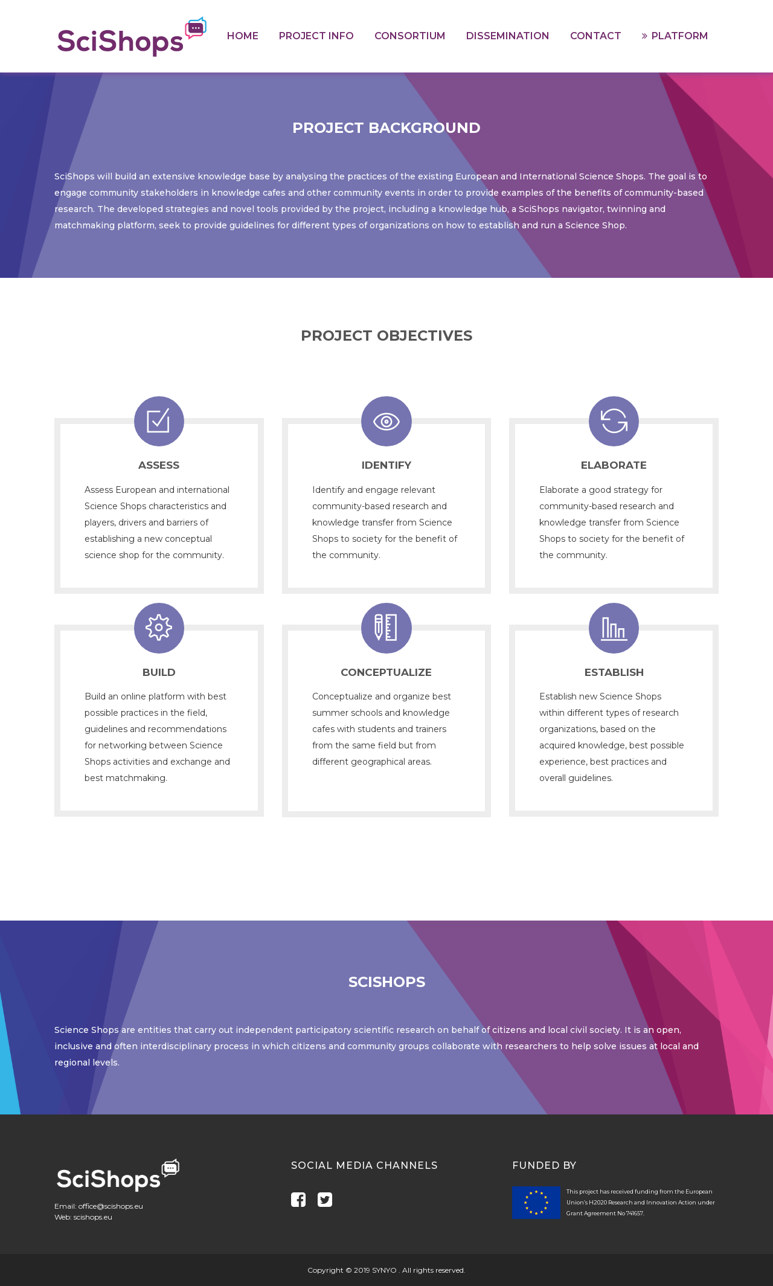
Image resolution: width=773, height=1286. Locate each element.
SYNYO (385, 1270)
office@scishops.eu (111, 1205)
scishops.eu (93, 1216)
